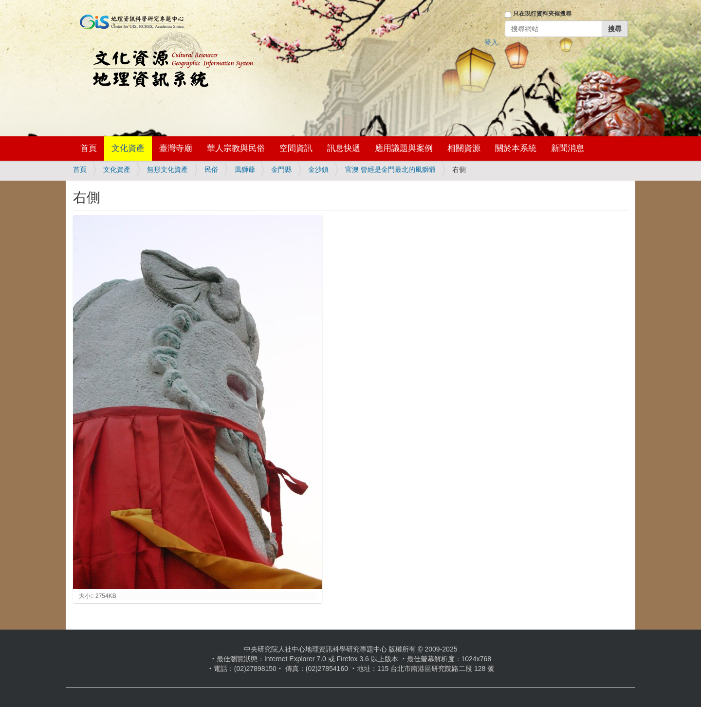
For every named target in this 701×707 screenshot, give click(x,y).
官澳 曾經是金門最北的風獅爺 (390, 169)
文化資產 (128, 148)
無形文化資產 (167, 169)
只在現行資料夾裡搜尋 (542, 13)
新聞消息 (567, 148)
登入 (491, 42)
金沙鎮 (318, 169)
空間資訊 (296, 148)
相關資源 (463, 148)
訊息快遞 (343, 148)
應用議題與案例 (404, 148)
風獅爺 (245, 169)
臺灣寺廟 (175, 148)
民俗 (211, 169)
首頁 (88, 148)
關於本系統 (515, 148)
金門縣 (281, 169)
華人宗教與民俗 (236, 148)
